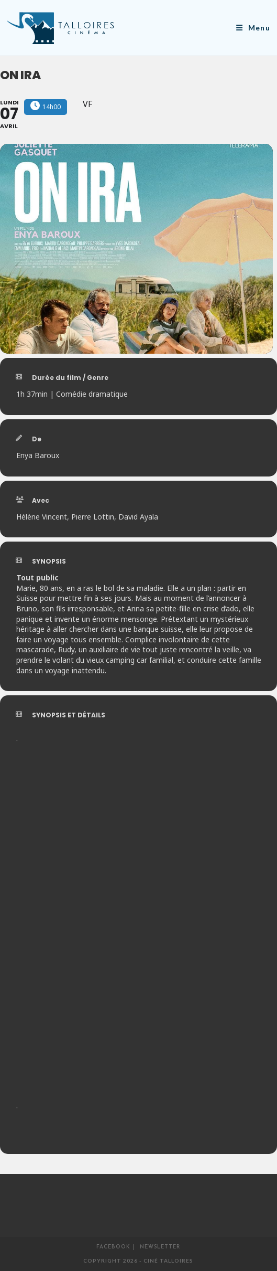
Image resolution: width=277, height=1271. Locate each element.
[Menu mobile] (253, 27)
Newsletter (160, 1247)
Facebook (113, 1247)
